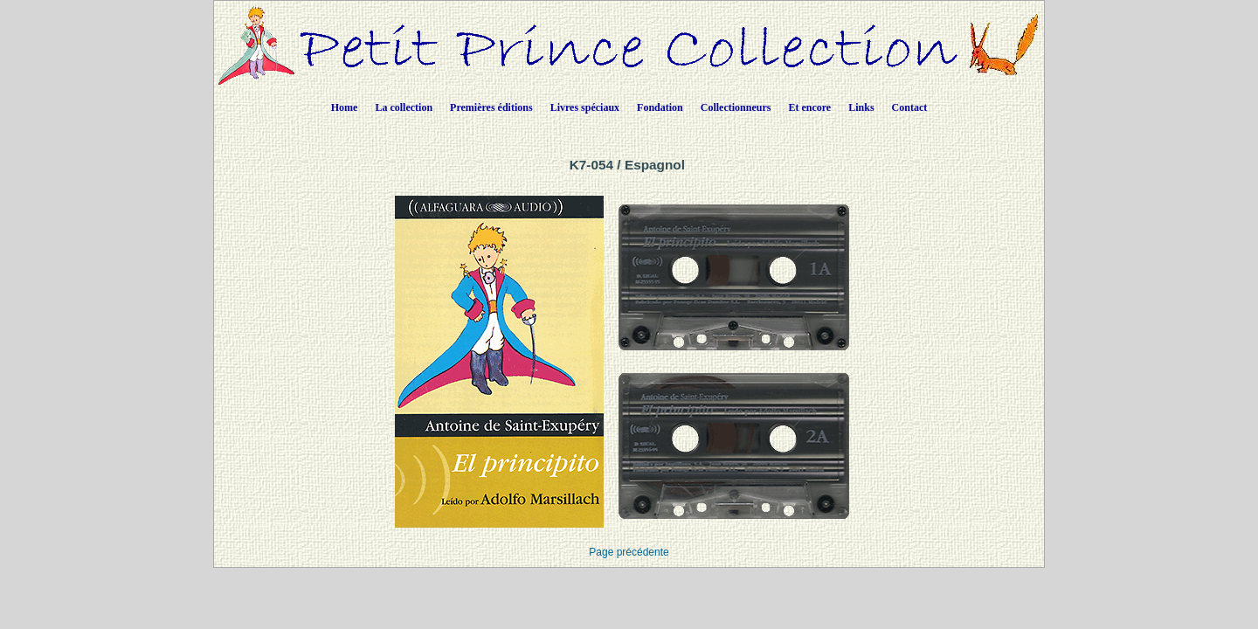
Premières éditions (491, 107)
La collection (403, 107)
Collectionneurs (736, 107)
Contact (910, 107)
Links (861, 107)
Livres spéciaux (584, 107)
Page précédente (628, 552)
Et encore (809, 107)
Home (344, 107)
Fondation (660, 107)
